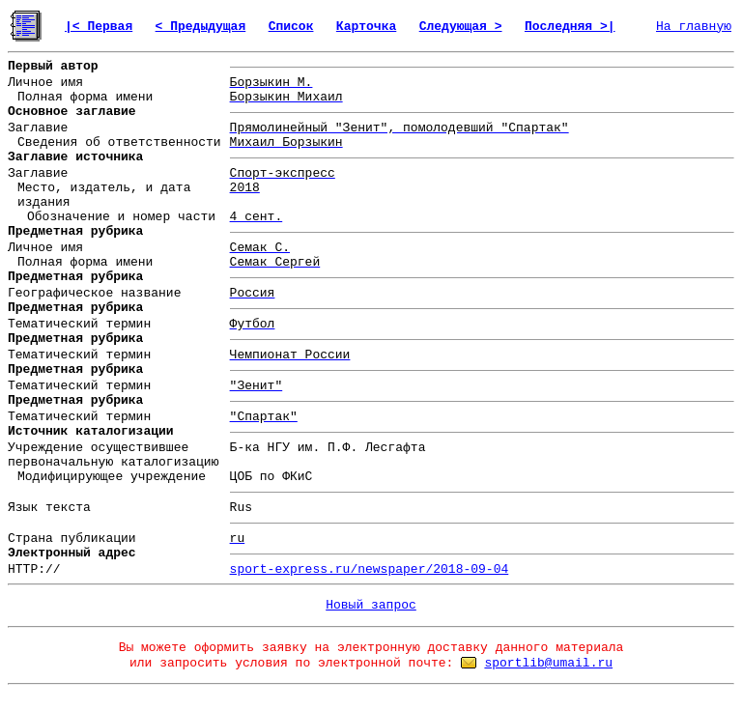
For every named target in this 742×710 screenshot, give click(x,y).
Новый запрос (371, 605)
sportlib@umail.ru (548, 663)
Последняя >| (570, 26)
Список (291, 26)
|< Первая (98, 26)
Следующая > (460, 26)
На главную (693, 26)
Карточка (366, 26)
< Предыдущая (201, 26)
